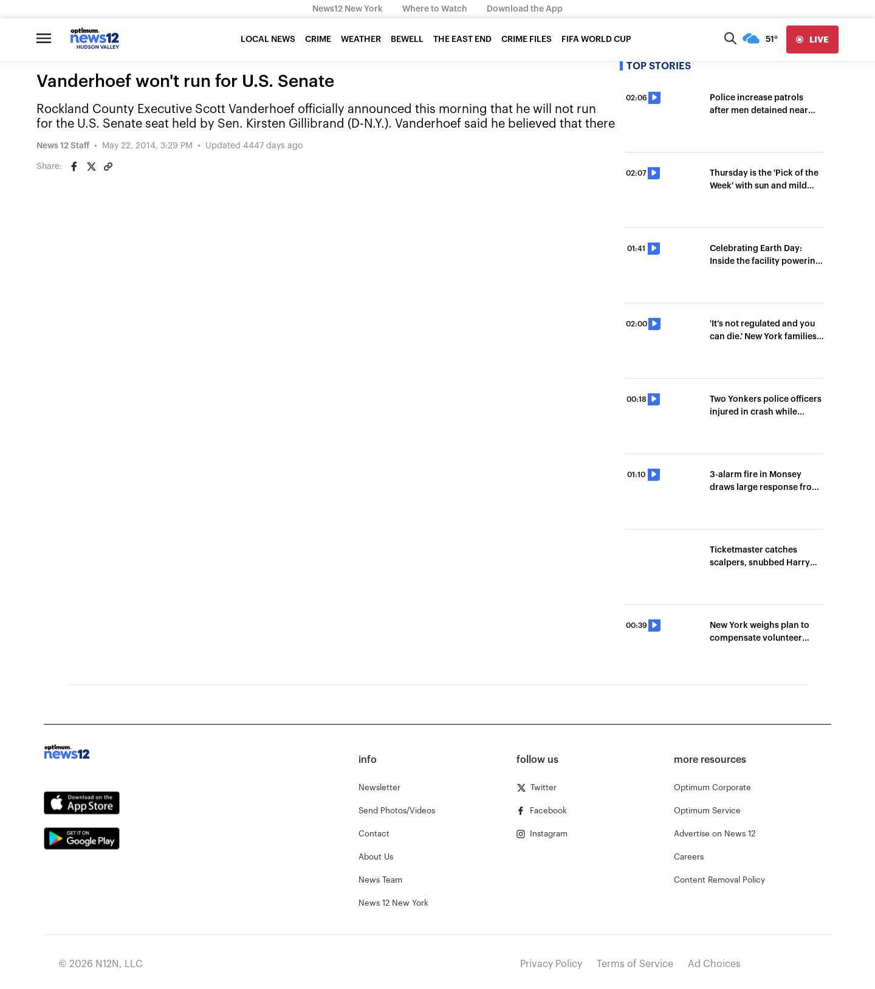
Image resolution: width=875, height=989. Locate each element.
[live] (812, 39)
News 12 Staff (62, 146)
